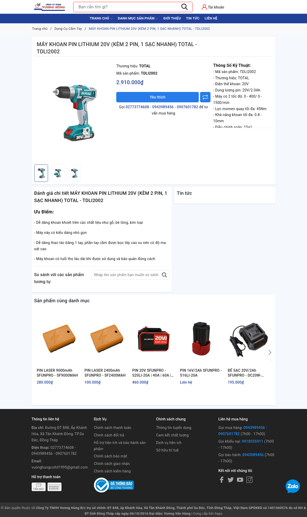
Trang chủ (101, 18)
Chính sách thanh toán (112, 428)
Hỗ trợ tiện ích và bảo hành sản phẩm (120, 446)
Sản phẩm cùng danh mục (62, 300)
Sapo (218, 513)
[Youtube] (240, 480)
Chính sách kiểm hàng (112, 471)
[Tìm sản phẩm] (133, 7)
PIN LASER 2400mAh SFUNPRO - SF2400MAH (105, 373)
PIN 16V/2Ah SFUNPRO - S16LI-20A (201, 373)
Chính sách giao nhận (112, 464)
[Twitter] (231, 480)
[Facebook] (222, 480)
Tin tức (193, 18)
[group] (74, 111)
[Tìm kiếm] (185, 7)
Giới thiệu (172, 18)
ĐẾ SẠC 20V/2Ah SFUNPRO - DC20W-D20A (244, 373)
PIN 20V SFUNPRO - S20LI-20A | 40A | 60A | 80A (151, 373)
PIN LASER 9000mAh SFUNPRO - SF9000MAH (57, 373)
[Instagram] (249, 480)
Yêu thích (157, 97)
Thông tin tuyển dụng (174, 428)
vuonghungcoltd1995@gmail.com (60, 467)
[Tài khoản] (213, 7)
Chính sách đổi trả (109, 435)
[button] (269, 352)
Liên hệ (210, 18)
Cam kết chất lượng (172, 435)
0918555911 (252, 441)
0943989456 (253, 455)
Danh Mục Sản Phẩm (138, 18)
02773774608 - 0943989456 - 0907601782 (162, 107)
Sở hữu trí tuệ (167, 450)
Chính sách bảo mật (110, 456)
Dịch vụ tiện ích (169, 443)
